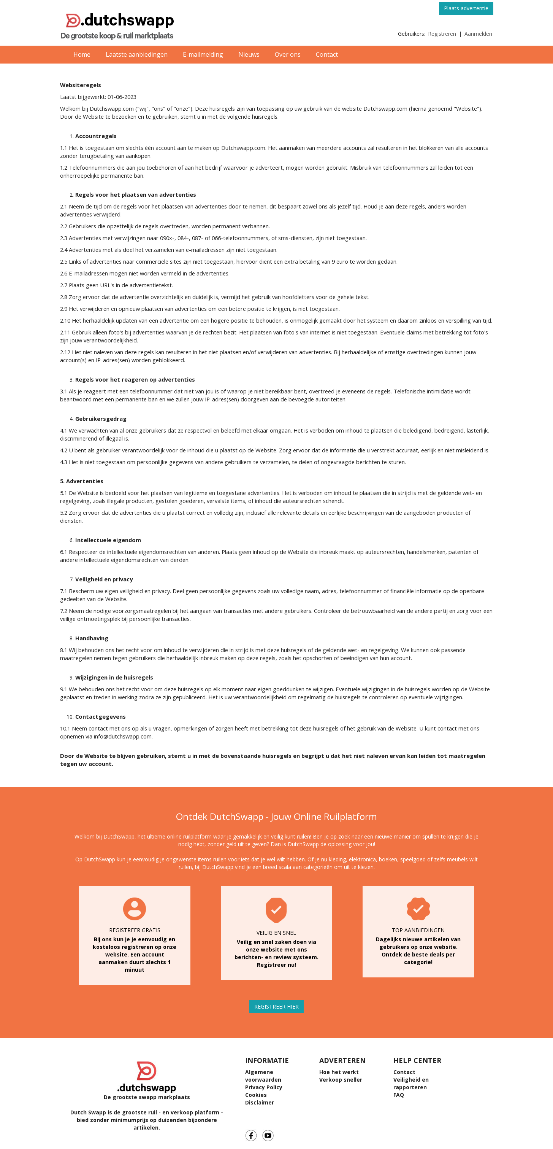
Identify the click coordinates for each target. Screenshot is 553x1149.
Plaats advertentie (466, 8)
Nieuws (249, 54)
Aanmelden (478, 33)
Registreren (442, 33)
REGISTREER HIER (276, 1006)
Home (81, 54)
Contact (327, 54)
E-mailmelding (203, 54)
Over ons (288, 54)
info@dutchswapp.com (123, 736)
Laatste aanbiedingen (137, 54)
